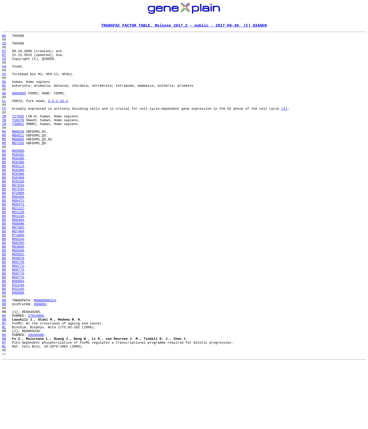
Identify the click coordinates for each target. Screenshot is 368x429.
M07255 (18, 165)
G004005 (19, 106)
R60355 (18, 285)
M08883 (18, 161)
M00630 (18, 152)
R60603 (18, 331)
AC (4, 37)
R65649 (18, 294)
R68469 (18, 230)
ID (4, 46)
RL (4, 386)
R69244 (18, 280)
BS (4, 175)
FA (4, 73)
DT (4, 55)
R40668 (18, 345)
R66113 (18, 193)
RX (4, 372)
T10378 (18, 138)
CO (4, 64)
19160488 (36, 395)
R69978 (18, 303)
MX (4, 152)
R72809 (18, 225)
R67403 (18, 267)
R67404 (18, 271)
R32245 (18, 340)
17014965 (36, 372)
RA (4, 377)
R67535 (18, 221)
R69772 (18, 313)
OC (4, 96)
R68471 (18, 234)
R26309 (18, 207)
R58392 (18, 179)
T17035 (18, 133)
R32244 (18, 336)
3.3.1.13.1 (58, 115)
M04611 (18, 156)
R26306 (18, 198)
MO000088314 (45, 354)
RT (4, 382)
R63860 (18, 290)
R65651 (18, 299)
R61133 (18, 253)
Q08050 (40, 359)
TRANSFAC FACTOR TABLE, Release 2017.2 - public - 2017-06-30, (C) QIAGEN (184, 25)
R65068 (18, 175)
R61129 (18, 248)
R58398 (18, 188)
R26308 (18, 202)
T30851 (18, 142)
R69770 (18, 308)
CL (4, 115)
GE (4, 106)
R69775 (18, 326)
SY (4, 83)
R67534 (18, 216)
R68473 (18, 239)
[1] (284, 124)
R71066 (18, 276)
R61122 (18, 244)
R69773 (18, 317)
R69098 (18, 262)
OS (4, 92)
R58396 (18, 184)
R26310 (18, 211)
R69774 (18, 322)
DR (4, 354)
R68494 (18, 257)
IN (4, 133)
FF (4, 124)
